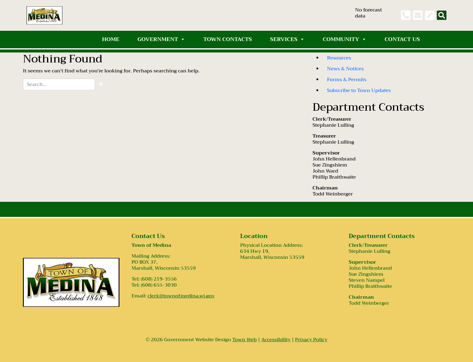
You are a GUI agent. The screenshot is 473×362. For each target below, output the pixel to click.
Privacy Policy (311, 339)
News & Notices (345, 69)
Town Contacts (227, 39)
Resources (339, 58)
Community (345, 39)
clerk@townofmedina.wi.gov (181, 296)
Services (287, 39)
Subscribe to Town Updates (359, 90)
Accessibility (275, 339)
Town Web (244, 339)
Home (110, 39)
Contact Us (402, 39)
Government (161, 39)
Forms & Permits (347, 79)
